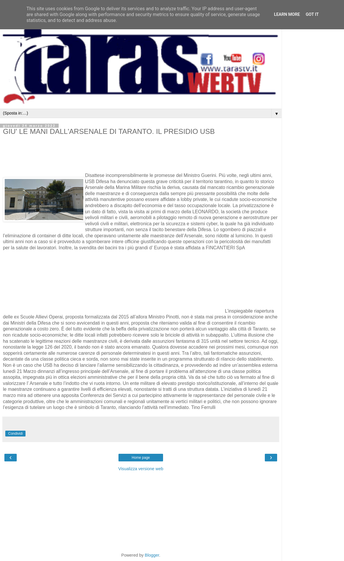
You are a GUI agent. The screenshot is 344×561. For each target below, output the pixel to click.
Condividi (15, 434)
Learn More (287, 14)
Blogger (152, 555)
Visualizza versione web (140, 468)
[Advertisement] (71, 162)
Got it (312, 14)
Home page (141, 458)
